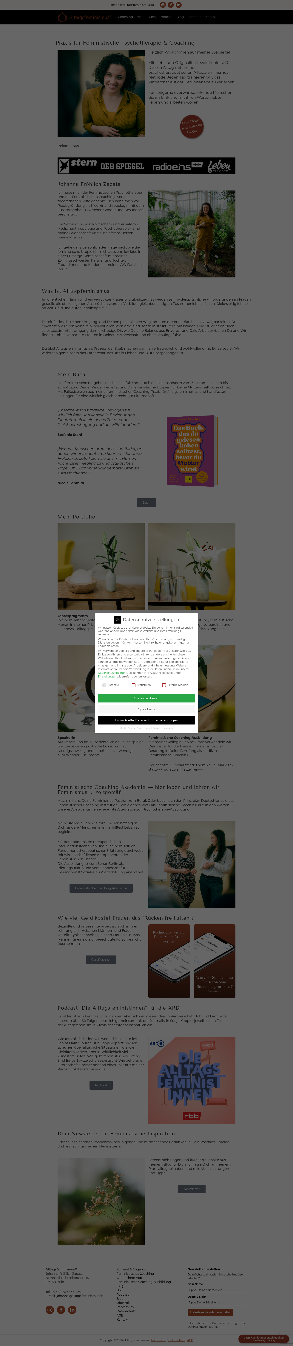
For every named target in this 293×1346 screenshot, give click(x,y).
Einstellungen (107, 676)
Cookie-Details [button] (127, 728)
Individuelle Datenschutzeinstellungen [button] (146, 720)
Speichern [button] (146, 709)
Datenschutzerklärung (112, 672)
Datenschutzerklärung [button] (148, 728)
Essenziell (111, 685)
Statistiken (141, 685)
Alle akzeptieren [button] (146, 698)
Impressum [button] (167, 728)
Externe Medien (175, 685)
